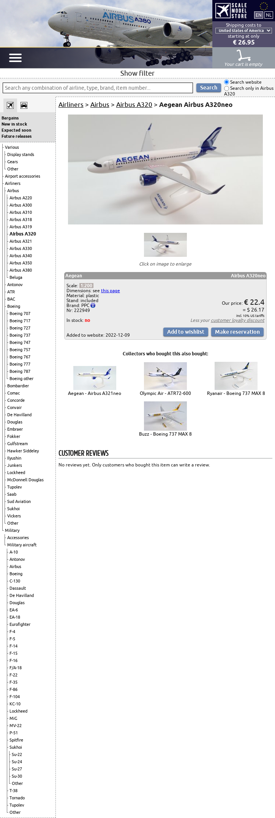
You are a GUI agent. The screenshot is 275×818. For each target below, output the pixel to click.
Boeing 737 (19, 335)
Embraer (15, 429)
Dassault (17, 588)
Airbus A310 (20, 212)
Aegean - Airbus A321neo (94, 393)
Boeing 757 (19, 349)
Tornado (17, 798)
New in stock (14, 124)
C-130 (14, 581)
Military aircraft (21, 545)
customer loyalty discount (237, 320)
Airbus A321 (20, 241)
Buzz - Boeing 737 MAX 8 (165, 433)
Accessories (18, 537)
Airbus (13, 190)
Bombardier (18, 386)
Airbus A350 (20, 263)
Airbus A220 (20, 198)
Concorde (16, 400)
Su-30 (17, 776)
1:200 (86, 285)
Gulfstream (17, 443)
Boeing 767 (19, 357)
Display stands (20, 154)
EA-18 (14, 617)
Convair (14, 407)
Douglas (14, 422)
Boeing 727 (19, 328)
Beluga (15, 277)
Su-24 (17, 761)
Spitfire (16, 740)
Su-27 (17, 769)
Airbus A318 (20, 219)
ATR (11, 292)
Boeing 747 (19, 342)
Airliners (13, 183)
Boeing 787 (19, 371)
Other (12, 169)
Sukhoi (13, 508)
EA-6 (13, 610)
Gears (12, 161)
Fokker (13, 436)
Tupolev (14, 487)
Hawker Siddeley (23, 451)
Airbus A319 (20, 226)
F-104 (14, 696)
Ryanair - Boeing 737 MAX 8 (236, 393)
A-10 (13, 552)
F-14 (13, 646)
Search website (245, 82)
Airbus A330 (20, 248)
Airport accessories (22, 176)
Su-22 (17, 754)
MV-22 (15, 725)
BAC (11, 299)
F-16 (13, 660)
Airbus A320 (22, 233)
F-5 (12, 639)
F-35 (13, 682)
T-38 (13, 790)
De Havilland (19, 414)
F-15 (13, 653)
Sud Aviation (19, 501)
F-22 (13, 675)
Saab (11, 494)
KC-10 (15, 704)
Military (12, 530)
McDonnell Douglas (25, 479)
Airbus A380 (20, 270)
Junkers (14, 465)
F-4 (12, 631)
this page (110, 290)
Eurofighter (19, 624)
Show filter (137, 73)
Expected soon (16, 130)
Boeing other (21, 378)
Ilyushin (14, 458)
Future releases (17, 136)
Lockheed (16, 472)
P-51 (13, 732)
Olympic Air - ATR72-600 (165, 393)
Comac (13, 393)
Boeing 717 (19, 320)
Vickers (14, 516)
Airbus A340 (20, 255)
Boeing (13, 306)
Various (12, 147)
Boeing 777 (19, 364)
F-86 (13, 689)
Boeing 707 (19, 313)
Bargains (10, 118)
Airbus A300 (20, 205)
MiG (13, 718)
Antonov (15, 284)
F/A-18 (15, 667)
